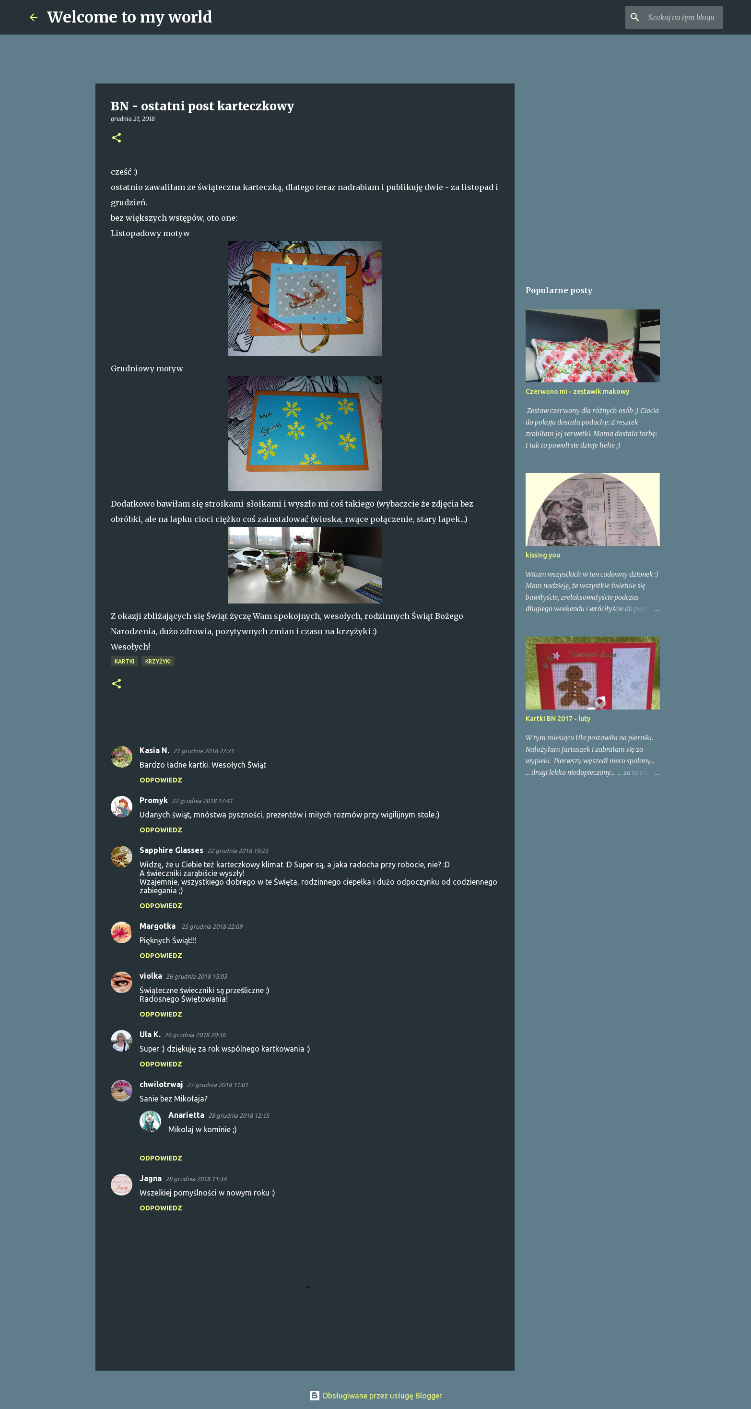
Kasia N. (154, 750)
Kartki (124, 661)
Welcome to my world (129, 17)
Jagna (151, 1178)
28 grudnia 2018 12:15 (238, 1115)
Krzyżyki (158, 661)
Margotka (158, 926)
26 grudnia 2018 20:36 (194, 1034)
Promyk (154, 800)
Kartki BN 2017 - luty (558, 718)
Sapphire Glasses (171, 850)
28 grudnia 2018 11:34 (195, 1178)
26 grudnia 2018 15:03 (196, 976)
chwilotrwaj (161, 1084)
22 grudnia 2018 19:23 (237, 850)
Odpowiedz (161, 780)
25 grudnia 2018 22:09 (211, 926)
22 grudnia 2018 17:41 (202, 800)
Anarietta (186, 1115)
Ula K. (150, 1034)
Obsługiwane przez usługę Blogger (375, 1395)
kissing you (543, 555)
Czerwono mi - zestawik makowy (577, 391)
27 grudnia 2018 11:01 (217, 1084)
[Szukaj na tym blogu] (672, 17)
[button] (116, 138)
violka (151, 975)
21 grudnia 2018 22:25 (203, 750)
